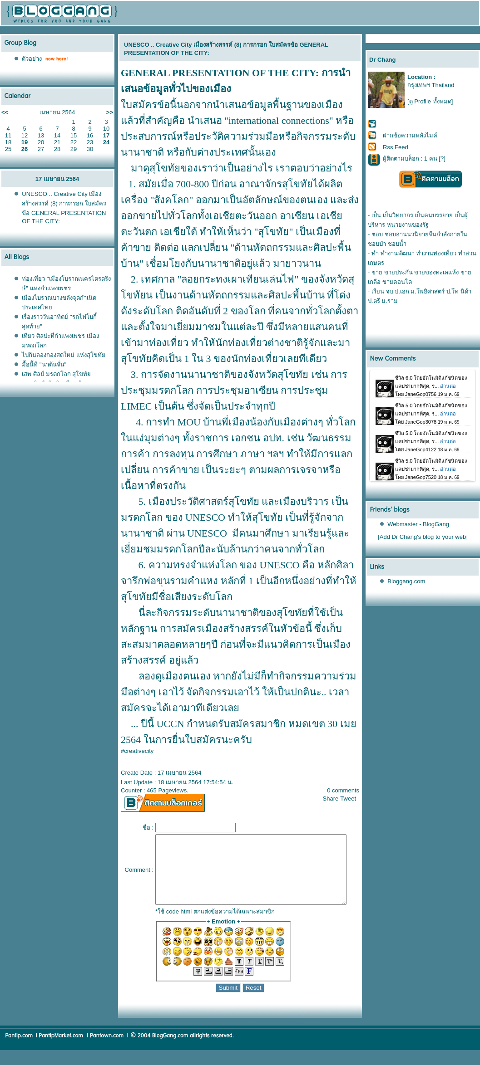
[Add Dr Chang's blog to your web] (423, 536)
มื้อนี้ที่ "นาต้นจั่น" (44, 364)
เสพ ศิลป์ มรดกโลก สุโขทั (56, 374)
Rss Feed (395, 147)
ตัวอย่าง (32, 58)
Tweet (352, 798)
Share (334, 798)
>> (109, 112)
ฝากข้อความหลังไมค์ (410, 135)
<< (4, 112)
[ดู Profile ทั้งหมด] (430, 101)
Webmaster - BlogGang (419, 524)
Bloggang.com (407, 581)
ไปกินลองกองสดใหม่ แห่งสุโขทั (63, 355)
